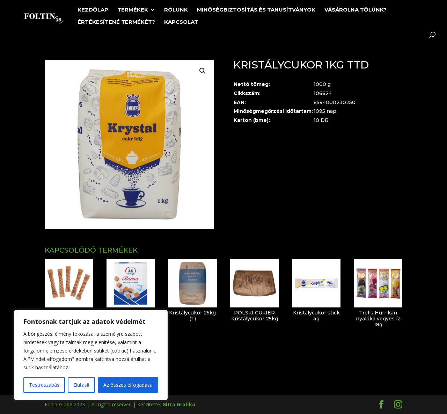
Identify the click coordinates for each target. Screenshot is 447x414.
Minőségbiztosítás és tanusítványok (256, 10)
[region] (91, 355)
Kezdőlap (93, 10)
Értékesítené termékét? (116, 22)
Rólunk (176, 10)
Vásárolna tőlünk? (355, 10)
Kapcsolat (181, 22)
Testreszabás (44, 385)
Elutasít (81, 385)
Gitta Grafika (178, 404)
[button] (202, 71)
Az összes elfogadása (128, 385)
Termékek (132, 10)
